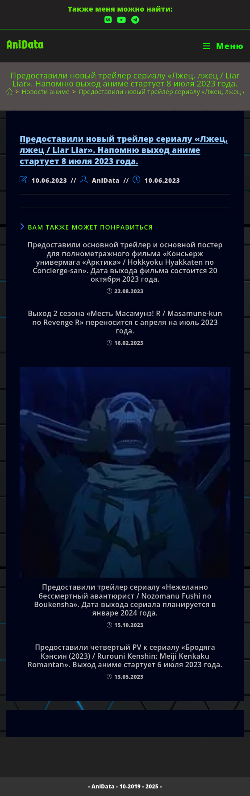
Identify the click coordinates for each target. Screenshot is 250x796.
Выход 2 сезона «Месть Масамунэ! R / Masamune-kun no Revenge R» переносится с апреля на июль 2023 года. (125, 322)
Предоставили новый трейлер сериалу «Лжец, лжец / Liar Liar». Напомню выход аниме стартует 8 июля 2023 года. (124, 149)
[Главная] (9, 91)
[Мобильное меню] (223, 46)
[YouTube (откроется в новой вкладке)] (121, 20)
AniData (24, 45)
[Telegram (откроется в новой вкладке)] (134, 20)
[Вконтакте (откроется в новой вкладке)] (108, 20)
